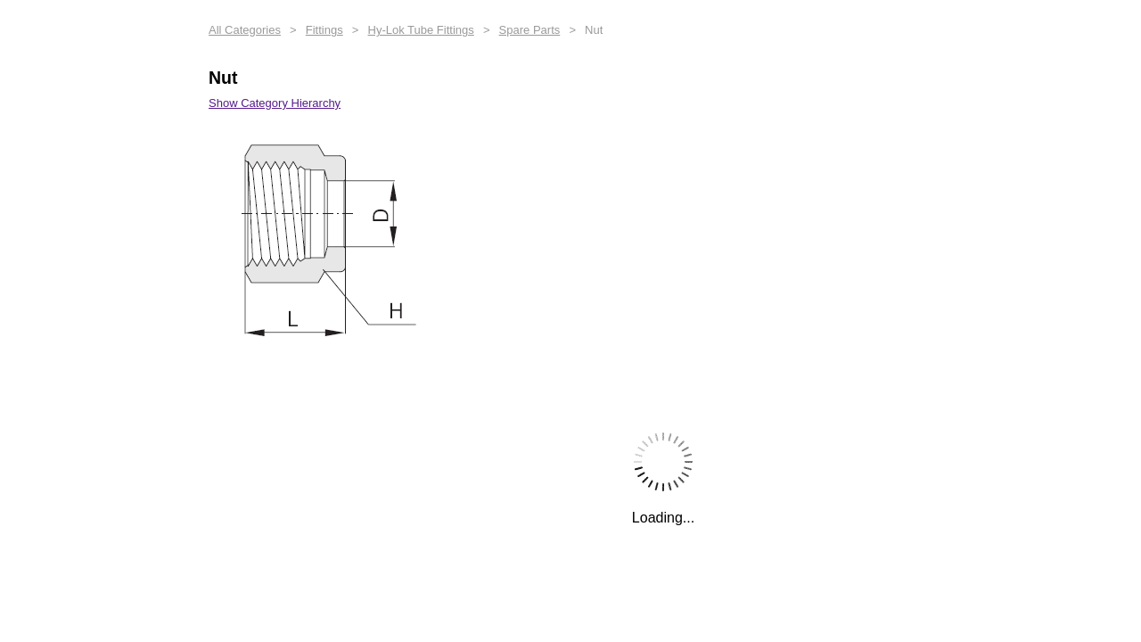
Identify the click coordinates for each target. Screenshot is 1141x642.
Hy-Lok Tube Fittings (421, 30)
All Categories (245, 30)
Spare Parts (530, 30)
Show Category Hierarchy (275, 103)
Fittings (324, 30)
